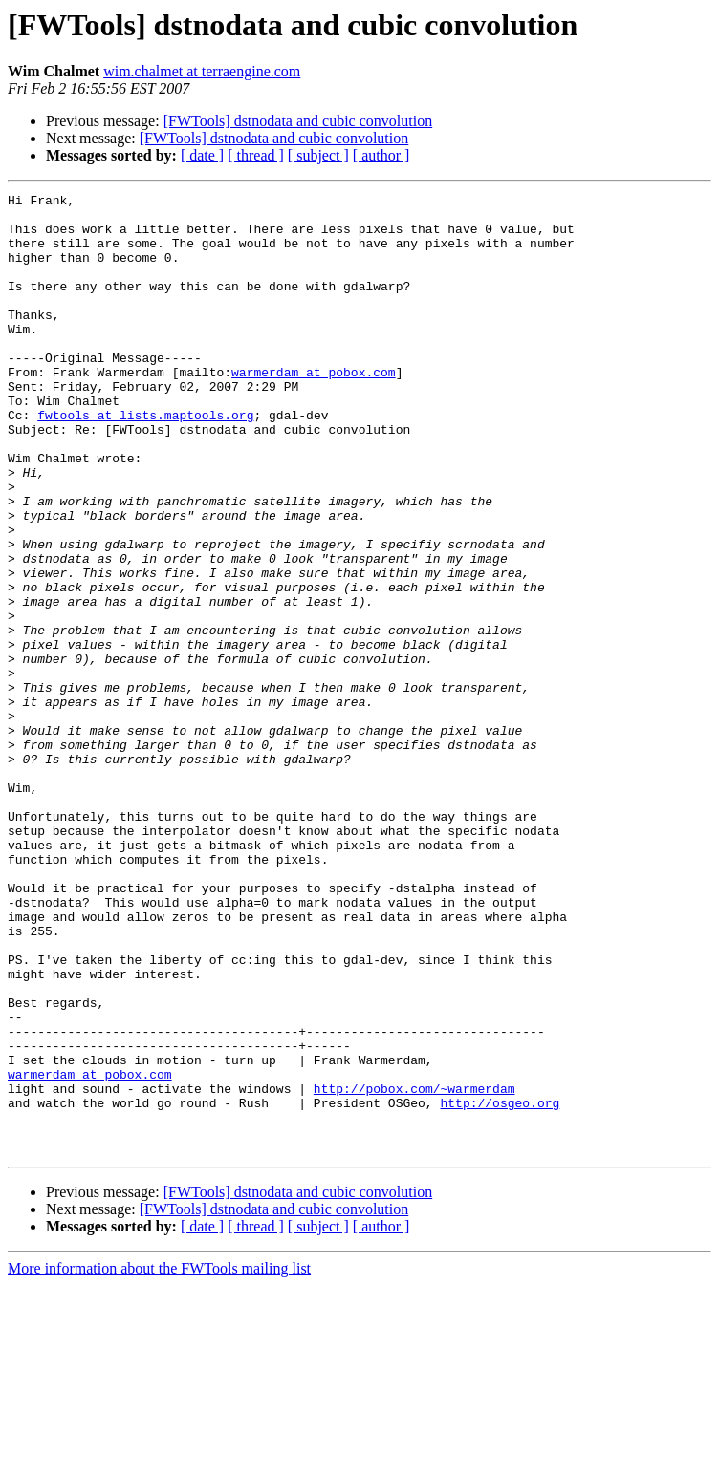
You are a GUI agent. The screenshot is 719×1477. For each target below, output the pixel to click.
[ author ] (381, 155)
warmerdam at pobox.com (313, 408)
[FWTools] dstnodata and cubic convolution (298, 121)
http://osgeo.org (499, 1286)
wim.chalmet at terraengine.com (201, 71)
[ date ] (202, 155)
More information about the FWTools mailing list (159, 1460)
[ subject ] (318, 155)
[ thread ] (256, 155)
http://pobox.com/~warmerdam (414, 1268)
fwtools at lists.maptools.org (145, 460)
